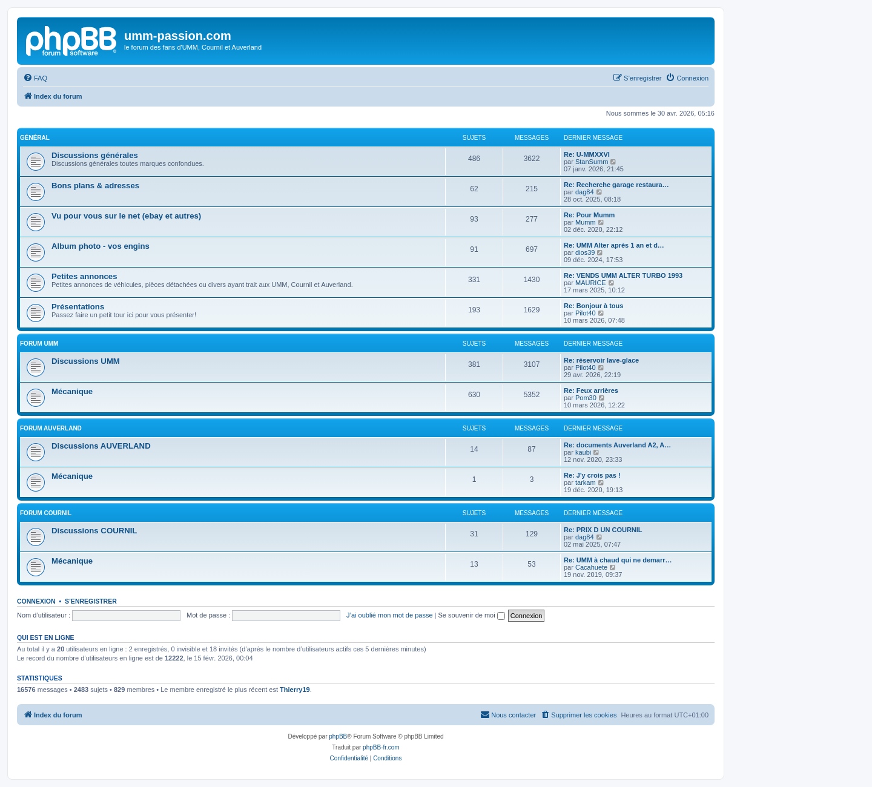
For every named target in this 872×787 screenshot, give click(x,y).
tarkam (585, 482)
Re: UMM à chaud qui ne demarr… (618, 560)
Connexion (36, 601)
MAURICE (590, 282)
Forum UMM (39, 343)
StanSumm (591, 161)
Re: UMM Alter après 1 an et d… (614, 245)
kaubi (583, 452)
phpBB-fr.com (381, 747)
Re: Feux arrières (591, 390)
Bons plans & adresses (95, 185)
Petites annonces (84, 276)
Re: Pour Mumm (589, 215)
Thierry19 (295, 689)
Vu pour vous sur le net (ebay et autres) (126, 215)
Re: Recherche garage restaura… (616, 184)
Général (35, 137)
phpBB (338, 736)
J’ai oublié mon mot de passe (389, 615)
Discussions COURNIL (94, 530)
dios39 (585, 252)
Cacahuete (591, 567)
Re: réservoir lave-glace (601, 360)
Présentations (77, 306)
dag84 (584, 192)
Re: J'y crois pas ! (592, 475)
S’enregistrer (91, 601)
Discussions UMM (85, 361)
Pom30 (585, 397)
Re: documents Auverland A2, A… (617, 445)
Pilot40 (585, 313)
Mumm (585, 222)
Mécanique (72, 391)
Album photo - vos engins (100, 246)
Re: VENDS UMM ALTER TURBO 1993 (623, 275)
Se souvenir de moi (471, 615)
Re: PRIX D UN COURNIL (603, 529)
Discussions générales (94, 155)
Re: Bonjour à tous (593, 305)
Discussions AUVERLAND (101, 445)
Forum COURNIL (45, 513)
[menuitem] (35, 78)
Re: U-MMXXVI (587, 154)
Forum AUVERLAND (51, 428)
